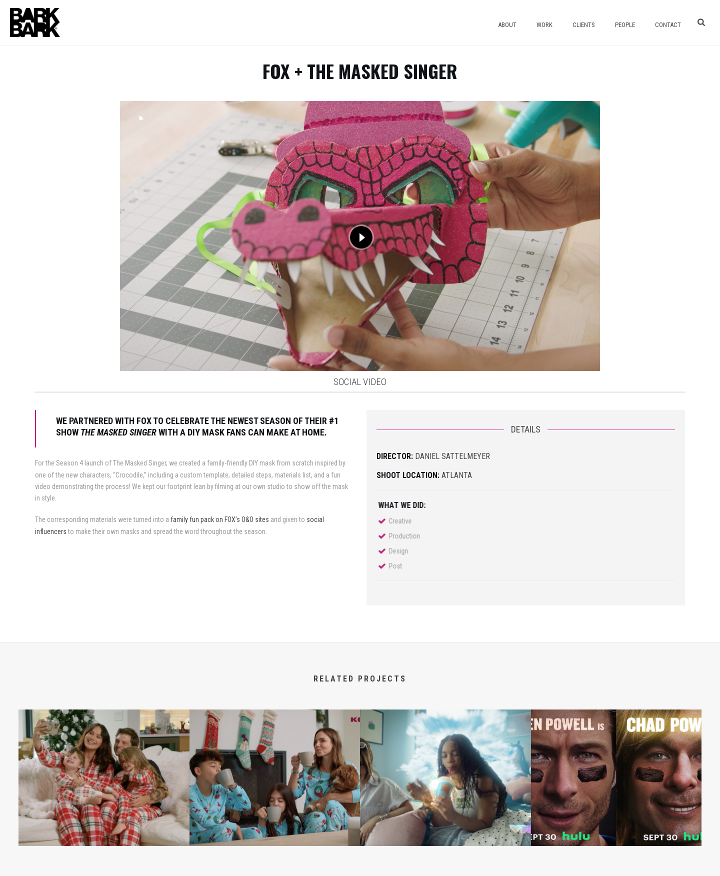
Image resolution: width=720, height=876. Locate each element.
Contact (668, 24)
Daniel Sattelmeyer (452, 456)
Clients (583, 24)
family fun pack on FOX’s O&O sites (219, 520)
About (507, 24)
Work (544, 24)
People (625, 24)
